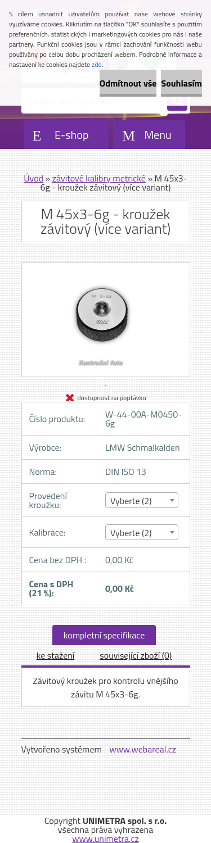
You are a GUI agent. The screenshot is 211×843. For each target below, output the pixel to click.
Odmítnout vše (128, 83)
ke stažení (56, 655)
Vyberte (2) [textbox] (131, 500)
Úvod (33, 178)
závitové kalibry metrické (99, 178)
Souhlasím (181, 83)
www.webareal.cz (142, 749)
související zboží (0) (136, 655)
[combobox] (141, 500)
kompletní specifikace (104, 635)
